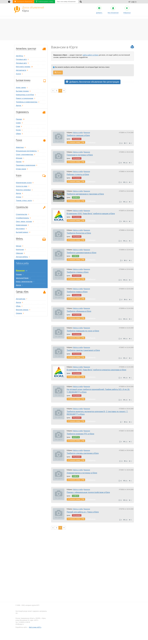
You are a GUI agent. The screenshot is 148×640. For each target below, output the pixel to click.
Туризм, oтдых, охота (24, 200)
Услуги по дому (21, 186)
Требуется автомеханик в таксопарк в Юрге (85, 194)
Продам (19, 119)
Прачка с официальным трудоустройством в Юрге (88, 492)
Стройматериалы (22, 218)
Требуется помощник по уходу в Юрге (83, 331)
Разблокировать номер (44, 2)
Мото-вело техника (23, 67)
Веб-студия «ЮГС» (35, 627)
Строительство (22, 207)
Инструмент (20, 229)
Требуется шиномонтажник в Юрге (81, 253)
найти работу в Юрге (90, 55)
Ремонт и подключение (24, 98)
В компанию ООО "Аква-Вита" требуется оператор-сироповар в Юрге (96, 370)
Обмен (18, 134)
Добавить (99, 10)
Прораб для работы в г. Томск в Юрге (83, 512)
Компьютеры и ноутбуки (25, 95)
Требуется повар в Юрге (77, 292)
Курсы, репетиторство (24, 281)
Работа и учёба (22, 263)
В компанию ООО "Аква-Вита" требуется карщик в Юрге (91, 214)
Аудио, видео (21, 87)
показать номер (75, 142)
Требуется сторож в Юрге (78, 272)
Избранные (127, 10)
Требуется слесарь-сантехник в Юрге (83, 453)
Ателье (18, 197)
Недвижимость (22, 112)
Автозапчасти (21, 70)
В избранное (91, 142)
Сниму (18, 123)
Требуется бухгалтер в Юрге (79, 233)
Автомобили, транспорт (26, 48)
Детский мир (20, 299)
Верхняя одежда (22, 310)
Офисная (19, 253)
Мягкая (18, 246)
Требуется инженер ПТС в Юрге (80, 434)
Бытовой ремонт (22, 232)
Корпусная (20, 249)
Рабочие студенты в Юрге (78, 174)
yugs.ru (133, 1)
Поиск (58, 72)
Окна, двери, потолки (24, 221)
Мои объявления (113, 10)
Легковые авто (21, 63)
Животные (20, 147)
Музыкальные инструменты (26, 151)
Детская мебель (22, 257)
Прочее (19, 162)
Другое (19, 105)
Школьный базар (22, 278)
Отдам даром (21, 169)
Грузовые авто (21, 59)
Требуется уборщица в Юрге (79, 311)
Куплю (18, 130)
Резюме (19, 274)
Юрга (33, 9)
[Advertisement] (92, 111)
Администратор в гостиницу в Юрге (82, 473)
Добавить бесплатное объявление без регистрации (92, 82)
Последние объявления (23, 2)
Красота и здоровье (23, 190)
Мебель (19, 238)
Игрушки (19, 158)
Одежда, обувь (22, 291)
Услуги (18, 74)
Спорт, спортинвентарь (24, 154)
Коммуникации (21, 225)
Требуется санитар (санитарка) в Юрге (83, 350)
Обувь (18, 306)
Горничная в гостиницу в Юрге (80, 155)
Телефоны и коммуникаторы (26, 102)
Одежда (19, 313)
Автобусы (19, 56)
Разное (19, 140)
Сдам (18, 126)
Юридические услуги (24, 183)
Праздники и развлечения (25, 165)
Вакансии (20, 271)
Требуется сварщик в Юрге (78, 135)
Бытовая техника (23, 80)
